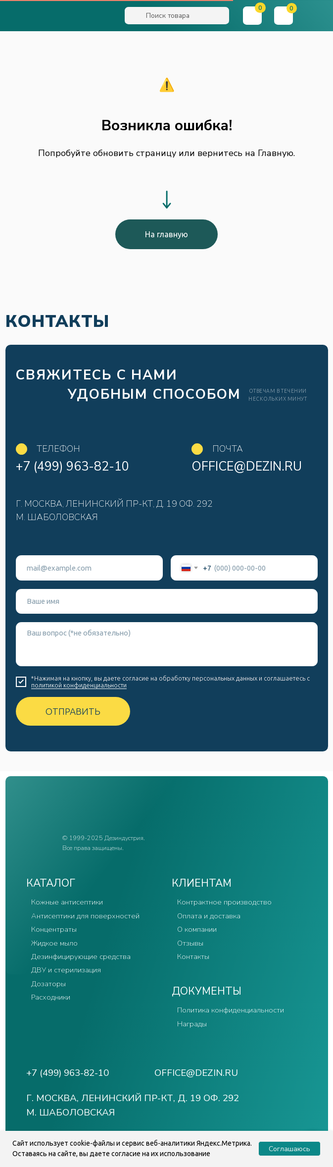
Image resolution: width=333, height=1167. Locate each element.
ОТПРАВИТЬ (73, 711)
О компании (197, 929)
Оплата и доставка (208, 916)
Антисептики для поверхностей (85, 916)
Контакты (193, 956)
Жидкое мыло (54, 943)
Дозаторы (48, 984)
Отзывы (190, 943)
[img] (62, 17)
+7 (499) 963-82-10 (72, 466)
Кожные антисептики (67, 902)
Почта (227, 449)
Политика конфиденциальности (230, 1010)
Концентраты (54, 929)
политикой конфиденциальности (79, 685)
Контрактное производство (224, 902)
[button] (315, 15)
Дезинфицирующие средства (81, 956)
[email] (89, 567)
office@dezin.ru (246, 466)
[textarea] (167, 644)
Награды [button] (192, 1024)
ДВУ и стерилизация (66, 970)
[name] (167, 601)
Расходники (50, 997)
